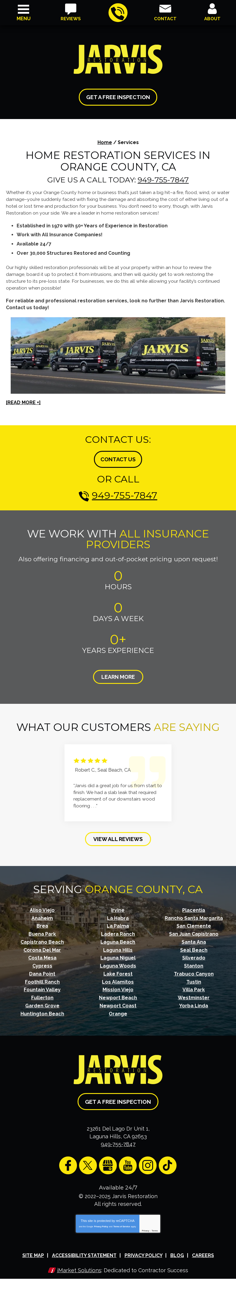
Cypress (42, 963)
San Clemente (194, 924)
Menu (24, 18)
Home (104, 142)
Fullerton (42, 995)
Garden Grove (42, 1002)
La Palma (118, 924)
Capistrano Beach (42, 939)
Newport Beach (118, 995)
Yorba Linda (193, 1002)
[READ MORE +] (23, 401)
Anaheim (42, 916)
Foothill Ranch (42, 979)
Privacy (145, 1226)
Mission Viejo (118, 987)
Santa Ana (194, 939)
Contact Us (118, 458)
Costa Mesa (42, 955)
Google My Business (108, 1161)
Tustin (193, 979)
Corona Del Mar (42, 948)
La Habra (118, 916)
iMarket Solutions (79, 1265)
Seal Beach (193, 948)
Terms (155, 1226)
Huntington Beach (42, 1010)
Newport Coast (118, 1002)
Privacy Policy (101, 1222)
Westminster (194, 995)
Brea (42, 924)
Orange (118, 1010)
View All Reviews (118, 837)
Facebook (68, 1161)
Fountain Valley (42, 987)
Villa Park (193, 987)
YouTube (128, 1161)
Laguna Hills (118, 948)
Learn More (118, 676)
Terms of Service (121, 1222)
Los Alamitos (118, 979)
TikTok (168, 1161)
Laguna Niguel (118, 955)
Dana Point (42, 971)
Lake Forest (118, 971)
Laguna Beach (117, 939)
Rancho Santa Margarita (194, 916)
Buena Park (42, 932)
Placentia (193, 908)
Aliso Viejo (42, 908)
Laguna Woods (118, 963)
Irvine (118, 908)
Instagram (148, 1161)
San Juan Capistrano (193, 932)
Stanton (193, 963)
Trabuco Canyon (194, 971)
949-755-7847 (117, 13)
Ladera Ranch (118, 932)
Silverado (193, 955)
